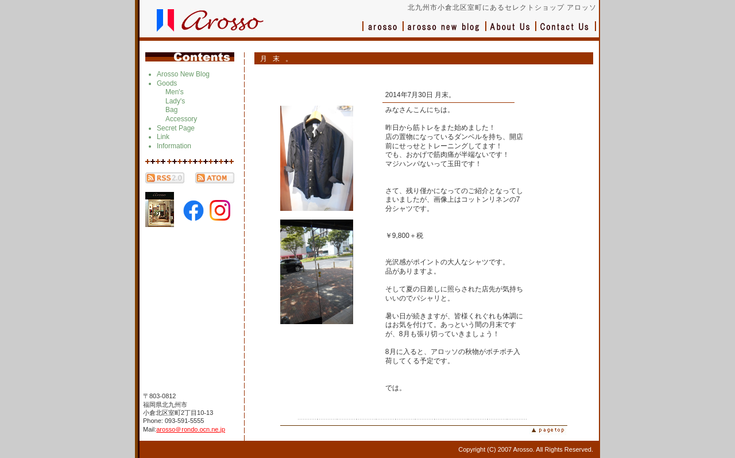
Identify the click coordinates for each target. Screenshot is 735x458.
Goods (167, 83)
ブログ (445, 32)
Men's (174, 92)
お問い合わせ (566, 32)
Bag (171, 110)
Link (163, 137)
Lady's (175, 101)
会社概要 (511, 32)
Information (174, 146)
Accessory (181, 119)
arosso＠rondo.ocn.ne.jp (190, 429)
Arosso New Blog (183, 74)
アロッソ (383, 32)
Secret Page (176, 128)
